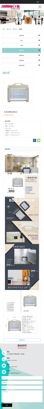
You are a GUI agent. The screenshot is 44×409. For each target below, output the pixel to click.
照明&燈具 (21, 65)
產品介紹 (9, 29)
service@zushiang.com (13, 373)
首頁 (4, 29)
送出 (6, 405)
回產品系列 (22, 340)
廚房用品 (21, 35)
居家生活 (15, 29)
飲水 (21, 40)
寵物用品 (21, 55)
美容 (21, 45)
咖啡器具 (21, 60)
